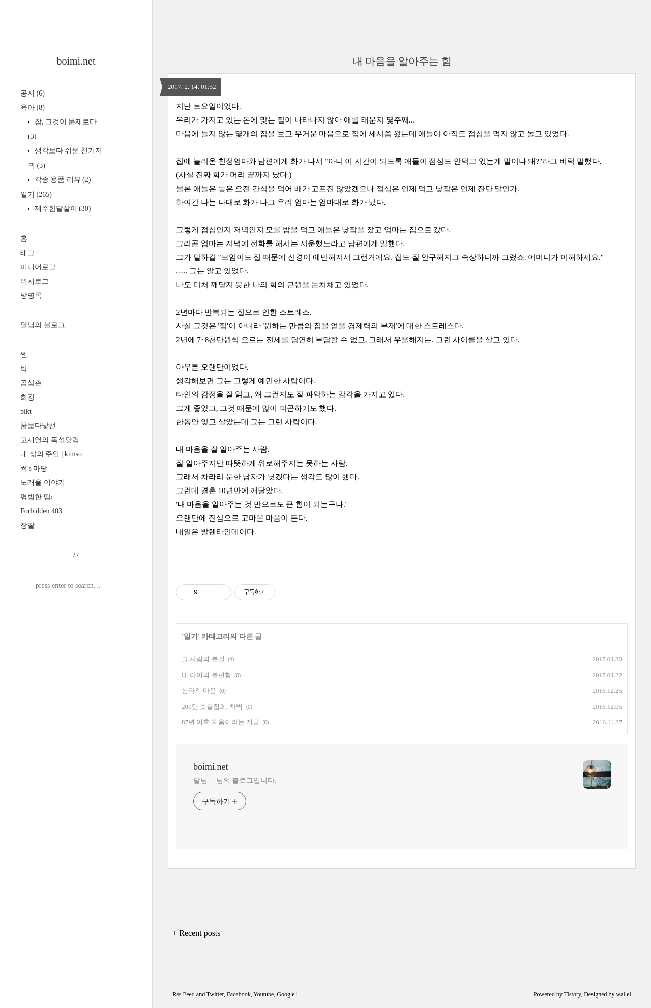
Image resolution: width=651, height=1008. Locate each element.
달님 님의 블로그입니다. (234, 780)
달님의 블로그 (42, 325)
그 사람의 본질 (203, 659)
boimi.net (75, 61)
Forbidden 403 (41, 511)
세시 (376, 134)
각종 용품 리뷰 (62, 180)
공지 (32, 93)
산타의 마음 (199, 690)
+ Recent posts (196, 933)
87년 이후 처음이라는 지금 (220, 722)
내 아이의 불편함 (206, 675)
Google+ (287, 994)
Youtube (263, 994)
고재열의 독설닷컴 (49, 440)
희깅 (27, 397)
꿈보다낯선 (38, 426)
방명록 (31, 295)
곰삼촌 (31, 383)
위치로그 (34, 281)
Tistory (572, 994)
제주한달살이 (62, 208)
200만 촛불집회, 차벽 (212, 706)
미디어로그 (38, 267)
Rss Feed (183, 994)
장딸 (27, 525)
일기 (36, 194)
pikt (26, 411)
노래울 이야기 (42, 482)
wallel (623, 994)
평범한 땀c (37, 497)
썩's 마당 (33, 468)
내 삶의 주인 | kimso (51, 454)
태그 (27, 253)
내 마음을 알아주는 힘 (402, 61)
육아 (32, 107)
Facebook (239, 994)
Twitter (215, 994)
